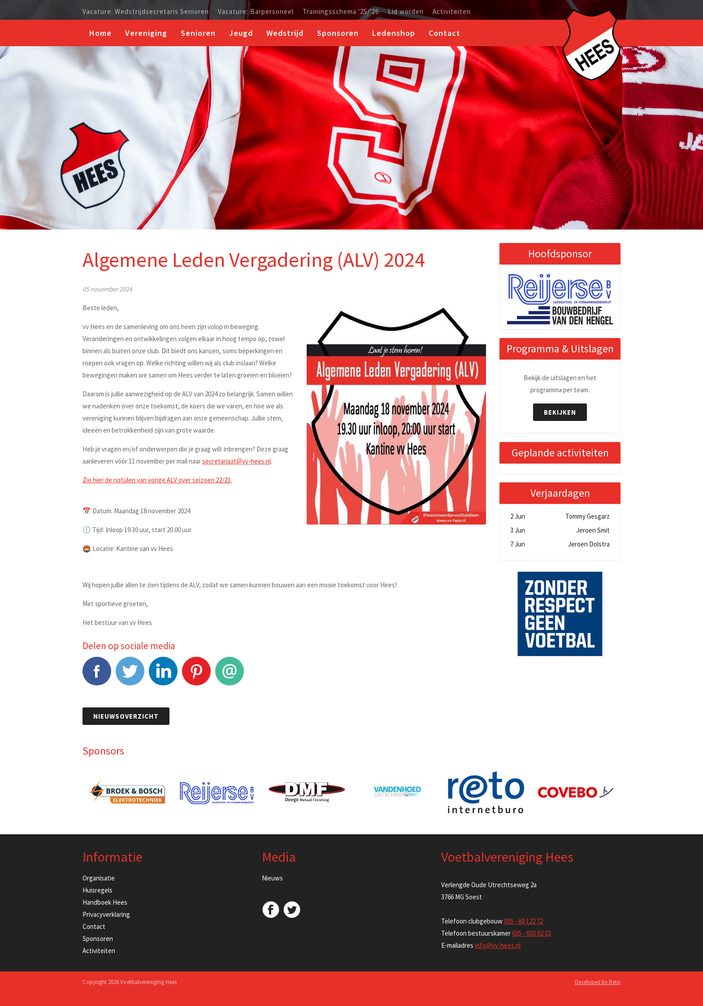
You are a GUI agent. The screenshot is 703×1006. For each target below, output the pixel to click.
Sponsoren (338, 33)
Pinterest (196, 676)
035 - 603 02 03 (531, 933)
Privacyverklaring (106, 914)
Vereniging (146, 33)
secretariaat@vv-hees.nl (236, 461)
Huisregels (97, 890)
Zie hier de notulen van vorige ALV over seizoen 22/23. (157, 480)
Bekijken (560, 412)
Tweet (130, 676)
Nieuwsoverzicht (126, 716)
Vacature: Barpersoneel (256, 11)
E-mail (229, 676)
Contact (444, 33)
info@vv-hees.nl (498, 945)
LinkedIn (163, 676)
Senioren (198, 33)
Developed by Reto (598, 982)
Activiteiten (452, 11)
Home (100, 33)
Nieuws (272, 878)
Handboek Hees (104, 902)
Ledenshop (393, 33)
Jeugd (241, 33)
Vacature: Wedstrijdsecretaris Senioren (145, 11)
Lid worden (406, 11)
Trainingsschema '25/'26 (341, 11)
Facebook (96, 676)
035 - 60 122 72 (523, 921)
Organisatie (98, 878)
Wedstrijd (285, 33)
